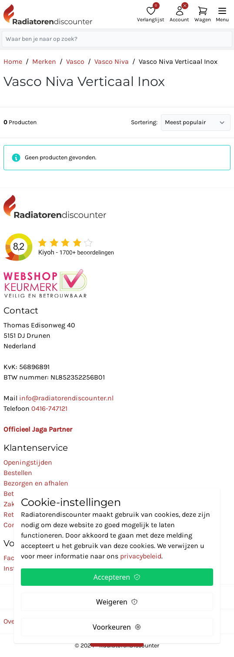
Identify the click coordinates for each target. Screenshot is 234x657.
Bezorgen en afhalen (35, 483)
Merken (44, 61)
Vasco (75, 61)
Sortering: (144, 122)
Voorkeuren (117, 627)
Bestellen (17, 473)
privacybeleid (140, 556)
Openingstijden (27, 462)
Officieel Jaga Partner (37, 429)
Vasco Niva (111, 61)
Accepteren (117, 577)
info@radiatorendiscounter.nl (66, 398)
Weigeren (117, 602)
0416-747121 (49, 408)
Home (12, 61)
